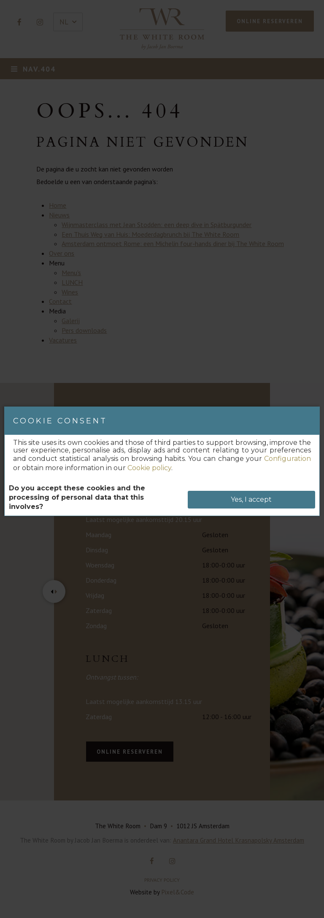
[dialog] (162, 461)
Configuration (287, 459)
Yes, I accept (251, 499)
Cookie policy (149, 468)
